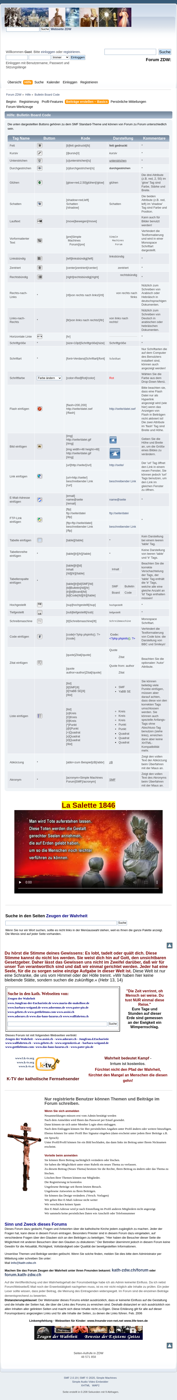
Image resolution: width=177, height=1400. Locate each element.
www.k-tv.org (25, 1062)
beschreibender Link (122, 481)
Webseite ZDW (61, 29)
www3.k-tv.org (24, 1058)
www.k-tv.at (26, 1066)
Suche (11, 916)
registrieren (71, 52)
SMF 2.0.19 (71, 1377)
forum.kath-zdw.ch (23, 1274)
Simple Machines (106, 1377)
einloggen (48, 52)
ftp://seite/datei (119, 513)
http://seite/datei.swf (122, 408)
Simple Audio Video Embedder (90, 1381)
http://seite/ (116, 465)
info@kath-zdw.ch (23, 1263)
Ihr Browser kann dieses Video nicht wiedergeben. (88, 851)
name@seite (117, 499)
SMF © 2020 (87, 1377)
